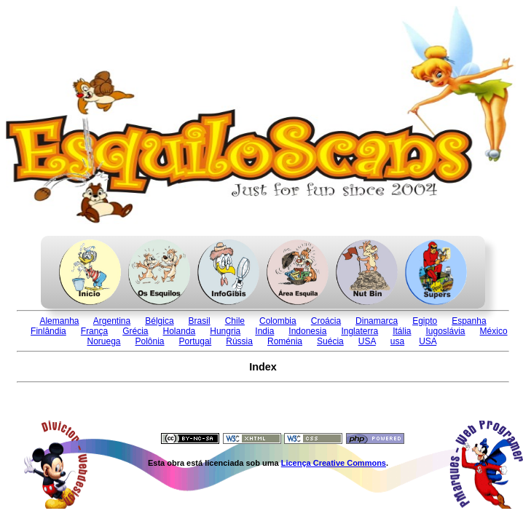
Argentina (111, 321)
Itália (402, 331)
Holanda (179, 331)
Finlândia (48, 331)
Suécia (330, 341)
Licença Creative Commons (333, 462)
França (94, 331)
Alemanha (59, 321)
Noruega (103, 341)
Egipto (424, 321)
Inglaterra (359, 331)
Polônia (150, 341)
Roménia (284, 341)
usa (397, 341)
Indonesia (307, 331)
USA (367, 341)
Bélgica (159, 321)
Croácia (326, 321)
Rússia (239, 341)
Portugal (195, 341)
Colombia (277, 321)
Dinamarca (376, 321)
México (494, 331)
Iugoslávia (445, 331)
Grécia (135, 331)
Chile (235, 321)
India (264, 331)
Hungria (225, 331)
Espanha (469, 321)
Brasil (200, 321)
